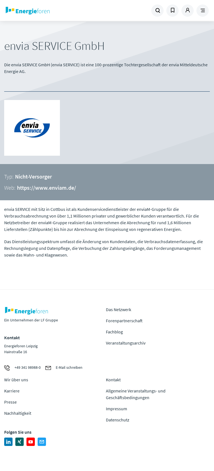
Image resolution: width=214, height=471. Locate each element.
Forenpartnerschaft (124, 320)
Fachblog (114, 332)
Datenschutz (117, 420)
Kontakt (113, 379)
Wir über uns (16, 379)
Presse (10, 402)
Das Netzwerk (118, 309)
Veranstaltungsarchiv (125, 343)
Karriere (12, 391)
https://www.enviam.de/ (46, 187)
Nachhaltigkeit (17, 413)
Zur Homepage (43, 10)
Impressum (116, 408)
